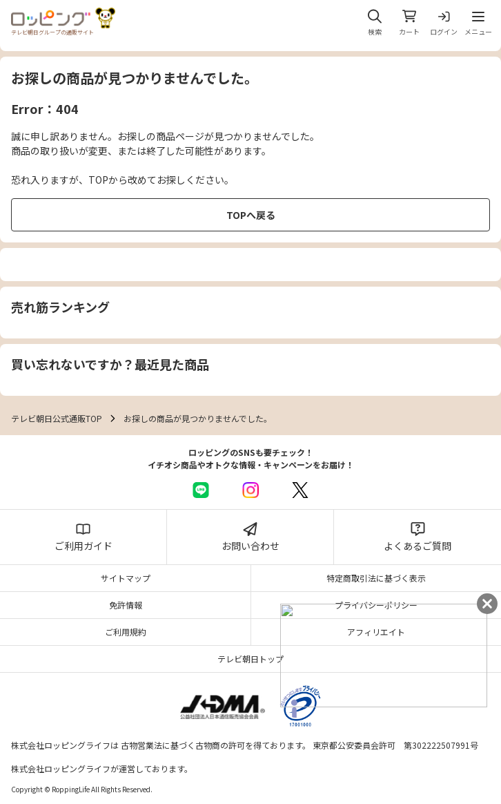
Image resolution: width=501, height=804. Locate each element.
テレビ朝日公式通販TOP (56, 418)
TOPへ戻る (250, 215)
